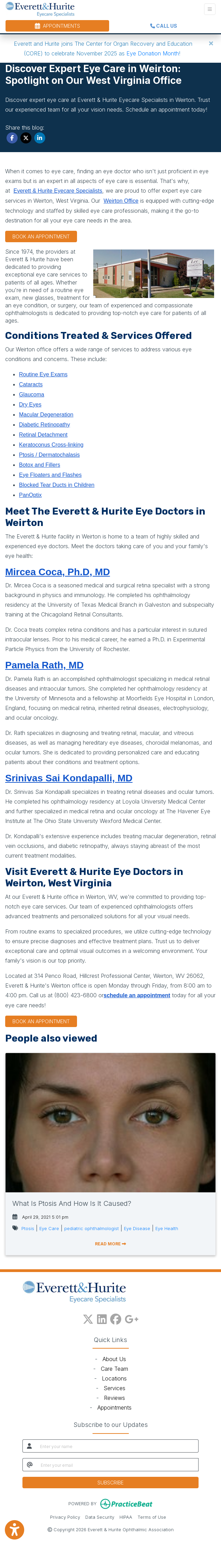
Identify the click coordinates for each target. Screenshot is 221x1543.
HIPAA (125, 1517)
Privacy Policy (65, 1517)
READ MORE (110, 1243)
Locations (114, 1378)
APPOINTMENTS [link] (57, 26)
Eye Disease (137, 1228)
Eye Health (166, 1228)
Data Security (99, 1517)
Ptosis (27, 1228)
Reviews (114, 1397)
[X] (88, 1318)
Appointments (114, 1407)
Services (114, 1388)
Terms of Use (151, 1517)
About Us (114, 1359)
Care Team (114, 1368)
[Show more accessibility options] (14, 1530)
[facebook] (115, 1318)
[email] (118, 1464)
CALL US (163, 26)
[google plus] (131, 1318)
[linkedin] (102, 1318)
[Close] (211, 43)
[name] (117, 1446)
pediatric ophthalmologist (91, 1228)
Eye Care (49, 1228)
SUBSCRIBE (110, 1482)
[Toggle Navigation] (209, 9)
